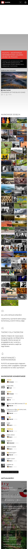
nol (10, 399)
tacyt (10, 387)
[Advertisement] (14, 19)
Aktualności (7, 478)
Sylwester (11, 443)
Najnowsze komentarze (13, 376)
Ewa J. (10, 425)
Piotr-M (11, 405)
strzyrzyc (11, 382)
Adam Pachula (7, 90)
